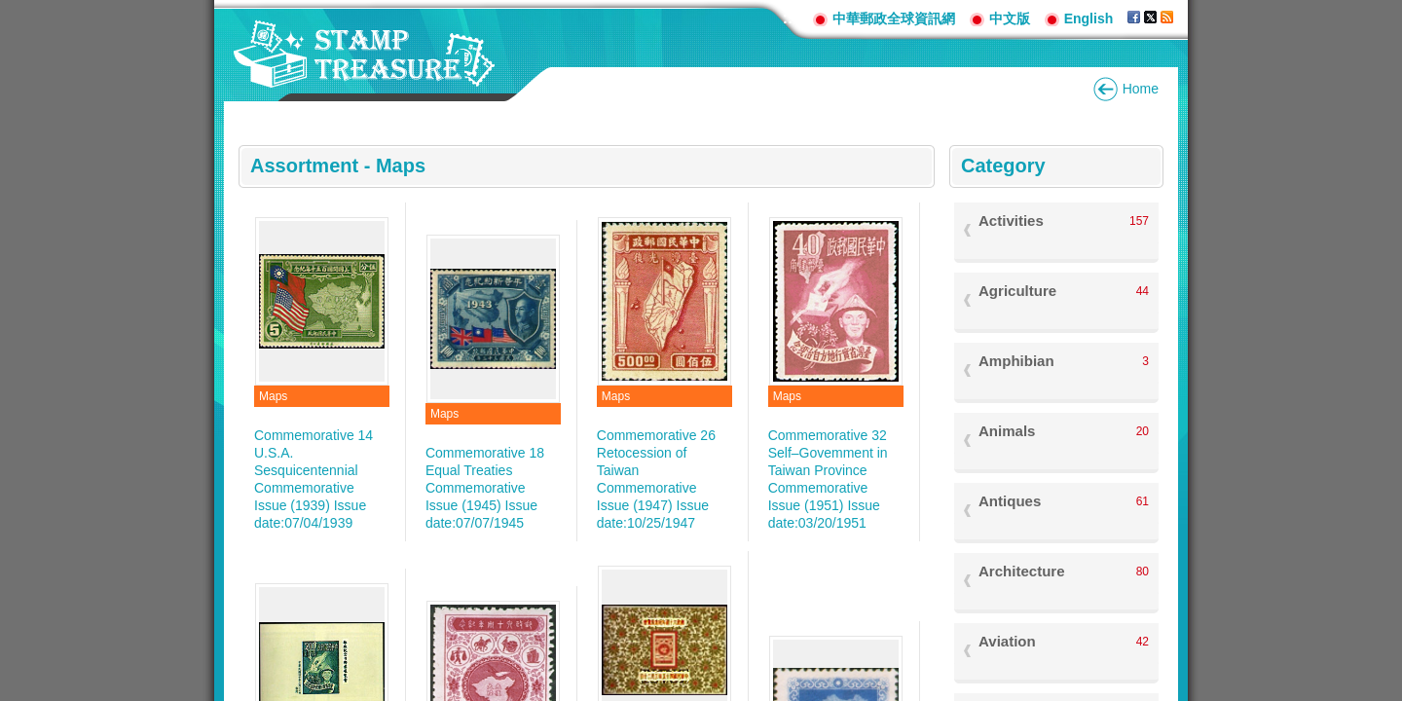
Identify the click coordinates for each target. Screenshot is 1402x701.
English (1089, 18)
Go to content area (10, 10)
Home (1141, 88)
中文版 (1009, 18)
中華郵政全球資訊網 (893, 18)
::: (790, 18)
